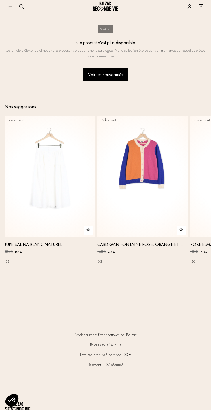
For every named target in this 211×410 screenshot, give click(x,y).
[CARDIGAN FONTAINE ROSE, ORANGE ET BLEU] (142, 191)
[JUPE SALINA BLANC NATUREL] (50, 191)
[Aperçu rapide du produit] (88, 230)
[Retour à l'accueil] (105, 7)
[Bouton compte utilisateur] (189, 7)
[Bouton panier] (200, 7)
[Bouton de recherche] (21, 7)
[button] (12, 400)
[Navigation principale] (10, 7)
